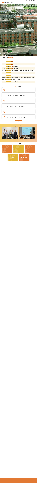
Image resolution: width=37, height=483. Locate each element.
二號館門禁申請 (15, 68)
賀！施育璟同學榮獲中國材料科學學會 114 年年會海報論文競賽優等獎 (17, 90)
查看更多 (11, 57)
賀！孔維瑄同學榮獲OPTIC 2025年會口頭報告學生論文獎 (15, 111)
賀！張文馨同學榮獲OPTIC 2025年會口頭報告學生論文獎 (15, 117)
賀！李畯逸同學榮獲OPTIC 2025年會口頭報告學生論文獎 (15, 100)
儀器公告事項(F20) (16, 61)
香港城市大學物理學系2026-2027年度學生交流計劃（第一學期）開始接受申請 (22, 70)
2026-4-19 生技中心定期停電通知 (16, 79)
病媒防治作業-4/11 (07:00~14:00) (16, 75)
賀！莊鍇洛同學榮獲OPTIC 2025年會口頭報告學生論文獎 (15, 106)
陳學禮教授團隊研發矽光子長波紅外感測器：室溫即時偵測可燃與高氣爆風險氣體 (22, 77)
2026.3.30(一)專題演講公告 (15, 81)
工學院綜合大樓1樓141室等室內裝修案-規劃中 (17, 72)
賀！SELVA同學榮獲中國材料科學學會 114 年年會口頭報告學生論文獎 (17, 95)
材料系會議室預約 (15, 66)
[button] (2, 134)
